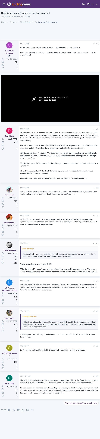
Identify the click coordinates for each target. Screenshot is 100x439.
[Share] (93, 44)
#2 (97, 129)
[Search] (97, 4)
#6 (97, 281)
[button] (4, 4)
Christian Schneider (10, 16)
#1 (97, 44)
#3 (97, 188)
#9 (97, 376)
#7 (97, 311)
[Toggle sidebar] (93, 4)
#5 (97, 243)
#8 (97, 346)
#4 (97, 216)
